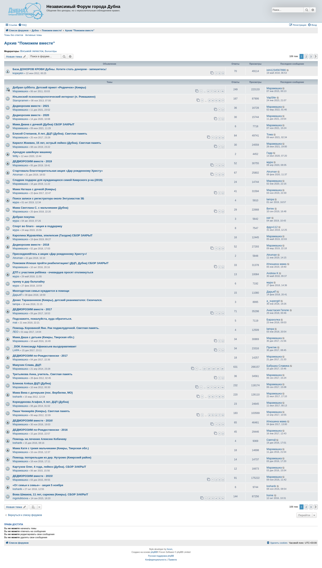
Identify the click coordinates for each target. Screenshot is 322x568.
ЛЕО (15, 331)
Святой (271, 439)
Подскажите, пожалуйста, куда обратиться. (42, 318)
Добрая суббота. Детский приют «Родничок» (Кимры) (49, 87)
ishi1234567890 (276, 70)
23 (209, 368)
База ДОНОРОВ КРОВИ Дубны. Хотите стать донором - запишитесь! (59, 69)
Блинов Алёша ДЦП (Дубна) (32, 383)
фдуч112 (272, 227)
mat (15, 322)
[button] (316, 56)
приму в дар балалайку (29, 281)
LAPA (16, 350)
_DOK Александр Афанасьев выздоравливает (44, 346)
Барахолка (273, 319)
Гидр (269, 152)
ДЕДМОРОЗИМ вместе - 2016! (33, 420)
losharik (17, 396)
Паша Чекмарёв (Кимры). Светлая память (41, 411)
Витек (270, 208)
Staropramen (20, 100)
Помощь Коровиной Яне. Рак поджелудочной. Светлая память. (56, 328)
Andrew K (272, 273)
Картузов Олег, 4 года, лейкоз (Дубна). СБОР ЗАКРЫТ (49, 466)
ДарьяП (17, 294)
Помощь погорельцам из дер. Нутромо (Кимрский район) (52, 457)
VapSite (271, 97)
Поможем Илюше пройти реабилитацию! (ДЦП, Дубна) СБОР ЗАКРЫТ (61, 263)
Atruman (18, 174)
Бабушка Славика (278, 365)
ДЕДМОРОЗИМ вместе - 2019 (32, 161)
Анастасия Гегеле (278, 310)
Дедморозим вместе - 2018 (31, 244)
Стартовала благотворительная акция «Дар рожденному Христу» (58, 170)
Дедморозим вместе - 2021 (31, 105)
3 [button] (311, 56)
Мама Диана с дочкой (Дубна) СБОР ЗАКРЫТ (43, 124)
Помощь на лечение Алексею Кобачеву (40, 439)
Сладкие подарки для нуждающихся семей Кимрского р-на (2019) (58, 180)
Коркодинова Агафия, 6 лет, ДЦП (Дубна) (41, 401)
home (270, 495)
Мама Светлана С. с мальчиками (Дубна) (40, 207)
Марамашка (20, 91)
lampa (270, 199)
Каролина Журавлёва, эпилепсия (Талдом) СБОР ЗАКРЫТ (52, 235)
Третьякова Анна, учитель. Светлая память (42, 374)
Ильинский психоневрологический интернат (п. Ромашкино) (54, 96)
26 (222, 368)
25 (218, 368)
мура (270, 162)
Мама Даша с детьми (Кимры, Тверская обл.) (43, 337)
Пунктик (272, 347)
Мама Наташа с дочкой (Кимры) (34, 189)
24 (213, 368)
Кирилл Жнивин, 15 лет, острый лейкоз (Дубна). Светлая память (57, 142)
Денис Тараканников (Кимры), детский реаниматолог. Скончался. (57, 300)
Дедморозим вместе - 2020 (31, 115)
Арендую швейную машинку (32, 152)
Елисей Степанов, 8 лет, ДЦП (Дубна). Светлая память (50, 133)
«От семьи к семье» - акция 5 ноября (38, 485)
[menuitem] (22, 24)
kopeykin (18, 73)
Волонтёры (51, 51)
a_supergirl (273, 300)
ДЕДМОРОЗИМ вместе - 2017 (32, 309)
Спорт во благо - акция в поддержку (37, 226)
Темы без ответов (13, 35)
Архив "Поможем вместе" (29, 43)
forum (169, 549)
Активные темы (33, 35)
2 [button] (306, 56)
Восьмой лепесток (31, 51)
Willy (15, 156)
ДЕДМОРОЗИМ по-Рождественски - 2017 (40, 355)
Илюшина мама (277, 264)
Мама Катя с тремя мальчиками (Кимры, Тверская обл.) (51, 448)
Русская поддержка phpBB (161, 556)
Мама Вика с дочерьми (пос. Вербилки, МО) (43, 392)
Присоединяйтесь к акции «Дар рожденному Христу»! (50, 253)
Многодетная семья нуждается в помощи (41, 290)
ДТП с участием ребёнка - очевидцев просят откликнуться (53, 272)
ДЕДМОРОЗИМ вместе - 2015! (33, 476)
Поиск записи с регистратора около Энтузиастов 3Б (48, 198)
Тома (270, 134)
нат (269, 217)
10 (222, 91)
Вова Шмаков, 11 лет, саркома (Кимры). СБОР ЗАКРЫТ (50, 494)
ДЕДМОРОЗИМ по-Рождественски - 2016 (40, 429)
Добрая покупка (23, 217)
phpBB (154, 552)
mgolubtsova (20, 498)
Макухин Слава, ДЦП (27, 364)
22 (204, 368)
